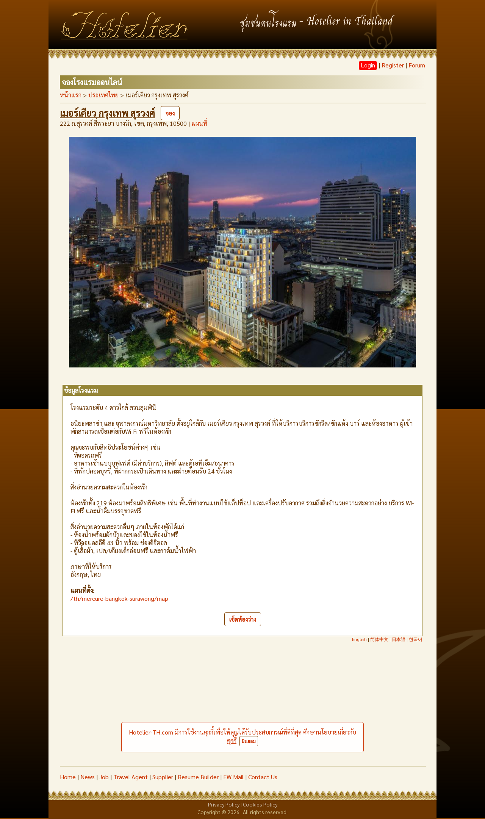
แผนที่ (199, 123)
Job (104, 777)
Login (368, 65)
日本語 (398, 639)
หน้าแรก (70, 95)
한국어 (415, 639)
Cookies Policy (260, 804)
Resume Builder (198, 777)
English (359, 639)
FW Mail (233, 777)
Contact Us (262, 777)
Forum (416, 65)
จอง (170, 113)
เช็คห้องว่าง (242, 619)
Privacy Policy (223, 804)
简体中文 (379, 639)
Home (68, 777)
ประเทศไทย (103, 95)
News (87, 777)
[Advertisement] (242, 709)
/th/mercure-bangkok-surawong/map (119, 598)
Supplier (162, 777)
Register (393, 65)
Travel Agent (130, 777)
